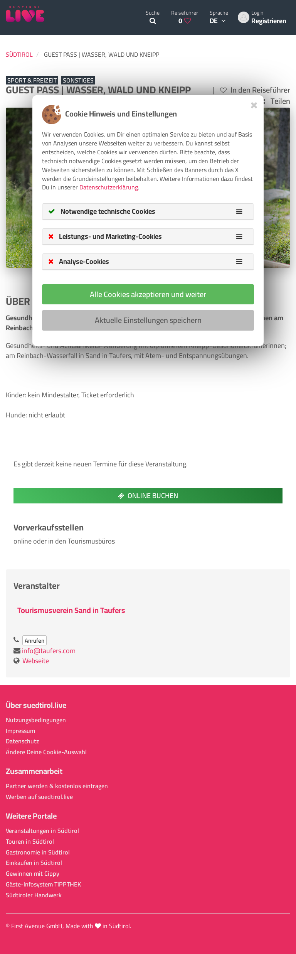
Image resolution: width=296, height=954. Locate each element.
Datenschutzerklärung (108, 187)
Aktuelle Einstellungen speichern (148, 320)
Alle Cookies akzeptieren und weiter (148, 294)
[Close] (254, 105)
